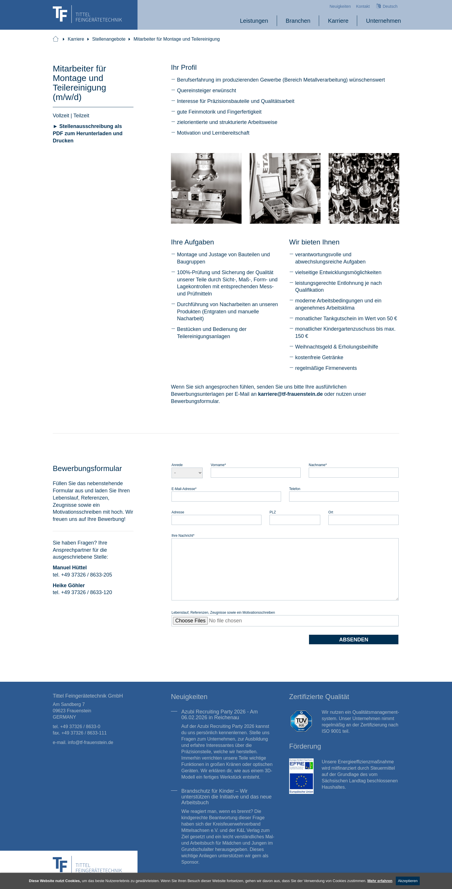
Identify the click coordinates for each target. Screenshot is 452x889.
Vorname (218, 465)
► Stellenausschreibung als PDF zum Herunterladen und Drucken (88, 133)
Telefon (294, 489)
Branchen (298, 20)
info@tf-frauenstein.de (90, 742)
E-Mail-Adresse (184, 489)
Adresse (178, 512)
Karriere (338, 20)
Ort (330, 512)
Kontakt (363, 6)
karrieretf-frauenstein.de (290, 394)
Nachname (318, 465)
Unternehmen (383, 20)
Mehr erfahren (380, 880)
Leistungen (254, 20)
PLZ (273, 512)
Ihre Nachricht (183, 535)
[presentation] (215, 645)
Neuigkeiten (340, 6)
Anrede (177, 465)
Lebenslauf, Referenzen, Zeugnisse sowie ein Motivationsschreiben (223, 612)
